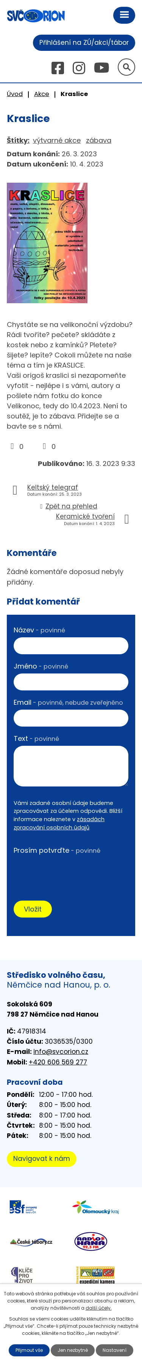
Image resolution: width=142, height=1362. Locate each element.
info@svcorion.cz (60, 1051)
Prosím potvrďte (57, 850)
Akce (41, 94)
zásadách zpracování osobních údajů (59, 823)
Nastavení (114, 1350)
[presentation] (71, 872)
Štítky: (18, 140)
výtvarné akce (57, 140)
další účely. (99, 1308)
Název (39, 630)
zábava (98, 140)
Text (36, 738)
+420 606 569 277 (58, 1062)
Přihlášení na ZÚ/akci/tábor (84, 42)
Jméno (41, 666)
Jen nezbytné (73, 1350)
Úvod (15, 94)
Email (68, 702)
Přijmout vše (29, 1350)
